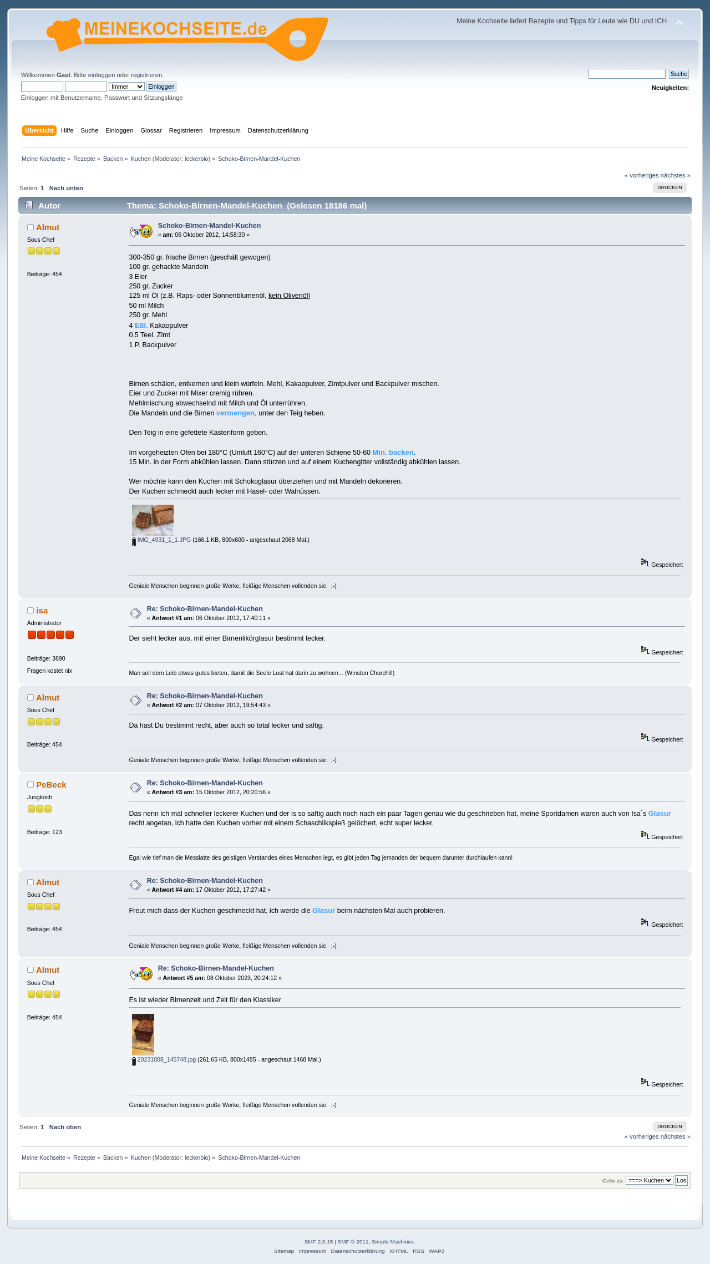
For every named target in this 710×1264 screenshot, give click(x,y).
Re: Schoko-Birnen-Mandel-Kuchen (205, 609)
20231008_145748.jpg (164, 1059)
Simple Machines (393, 1241)
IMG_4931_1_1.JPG (161, 539)
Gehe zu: (613, 1180)
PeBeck (51, 784)
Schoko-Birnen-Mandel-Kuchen (209, 226)
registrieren (146, 75)
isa (42, 610)
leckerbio (197, 158)
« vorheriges (642, 175)
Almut (47, 227)
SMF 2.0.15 (319, 1241)
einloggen (101, 75)
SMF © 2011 (353, 1241)
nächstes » (676, 175)
